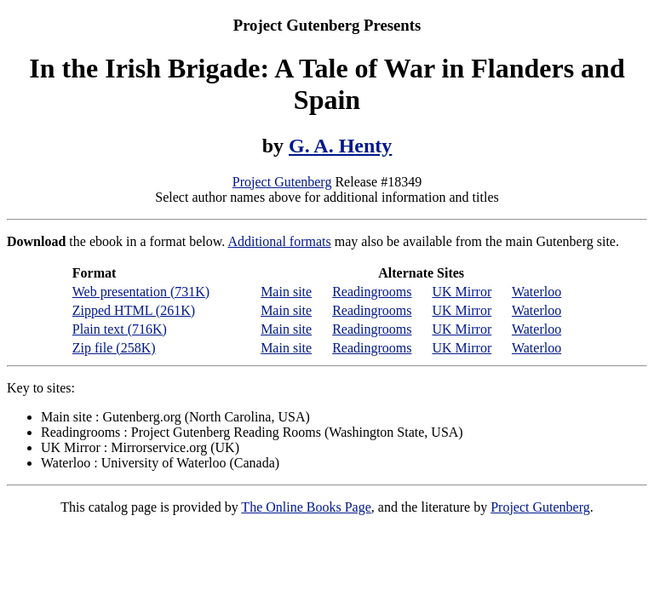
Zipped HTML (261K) (133, 310)
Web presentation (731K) (140, 291)
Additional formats (278, 241)
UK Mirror (461, 291)
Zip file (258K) (114, 348)
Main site (286, 291)
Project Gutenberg (282, 182)
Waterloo (536, 291)
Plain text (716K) (119, 329)
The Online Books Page (305, 507)
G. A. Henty (340, 146)
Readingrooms (371, 291)
